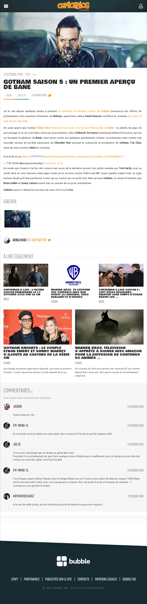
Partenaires (31, 580)
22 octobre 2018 (53, 163)
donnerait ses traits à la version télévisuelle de (75, 127)
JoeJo (16, 445)
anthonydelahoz (23, 497)
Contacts (83, 580)
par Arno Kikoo (40, 95)
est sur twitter (39, 240)
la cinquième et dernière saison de (84, 111)
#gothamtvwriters (65, 156)
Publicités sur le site (58, 580)
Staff (14, 580)
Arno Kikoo (15, 240)
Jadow (17, 407)
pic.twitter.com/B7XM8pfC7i (107, 156)
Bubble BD (129, 580)
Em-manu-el (21, 426)
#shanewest (84, 156)
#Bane (25, 156)
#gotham (49, 156)
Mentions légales (106, 580)
